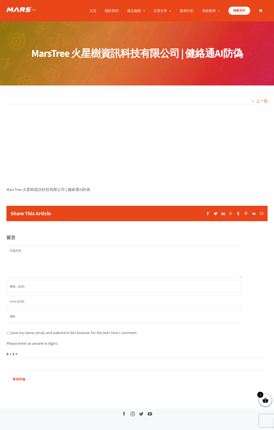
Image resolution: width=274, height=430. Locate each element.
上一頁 (262, 101)
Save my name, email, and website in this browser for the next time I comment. (74, 332)
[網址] (123, 316)
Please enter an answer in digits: (32, 343)
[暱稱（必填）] (123, 286)
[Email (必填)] (123, 301)
